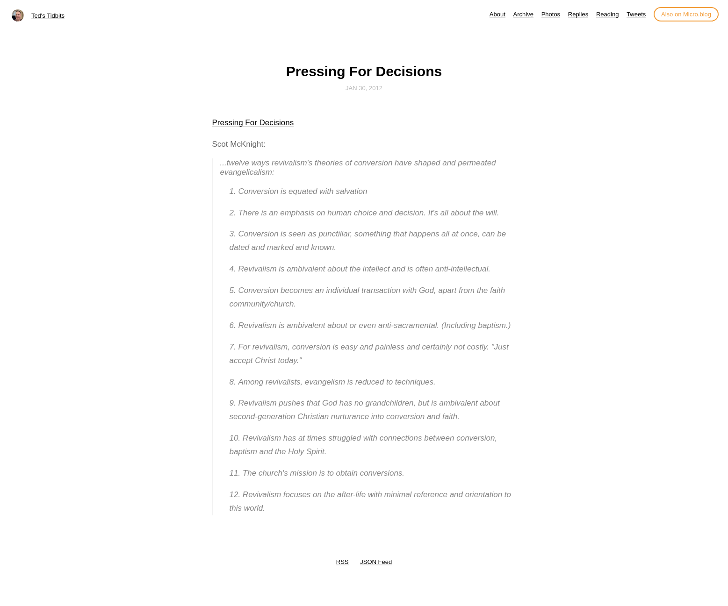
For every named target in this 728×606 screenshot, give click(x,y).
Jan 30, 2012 (364, 88)
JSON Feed (376, 561)
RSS (342, 561)
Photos (550, 14)
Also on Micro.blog (686, 14)
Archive (523, 14)
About (497, 14)
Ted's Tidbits (48, 15)
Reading (607, 14)
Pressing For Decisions (253, 122)
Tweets (636, 14)
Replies (578, 14)
